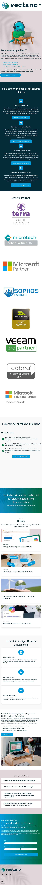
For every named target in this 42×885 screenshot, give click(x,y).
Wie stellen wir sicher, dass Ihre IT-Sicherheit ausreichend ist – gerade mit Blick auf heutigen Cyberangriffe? (19, 795)
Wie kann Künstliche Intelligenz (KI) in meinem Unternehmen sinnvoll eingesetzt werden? (18, 804)
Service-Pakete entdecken (21, 117)
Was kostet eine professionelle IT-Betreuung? (18, 787)
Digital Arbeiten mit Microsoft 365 (10, 64)
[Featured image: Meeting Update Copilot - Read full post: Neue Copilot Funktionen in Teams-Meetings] (21, 611)
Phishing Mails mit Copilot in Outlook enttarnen (17, 547)
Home (2, 881)
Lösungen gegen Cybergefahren (10, 62)
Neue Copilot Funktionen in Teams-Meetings (17, 623)
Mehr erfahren (7, 734)
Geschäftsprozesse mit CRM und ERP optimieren (14, 66)
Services (3, 883)
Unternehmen (6, 544)
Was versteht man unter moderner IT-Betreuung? (19, 780)
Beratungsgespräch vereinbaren (10, 75)
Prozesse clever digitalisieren (21, 185)
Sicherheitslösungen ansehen (21, 163)
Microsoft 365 (6, 621)
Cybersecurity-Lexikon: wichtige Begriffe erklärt (17, 571)
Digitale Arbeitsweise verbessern (21, 141)
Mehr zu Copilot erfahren (21, 456)
